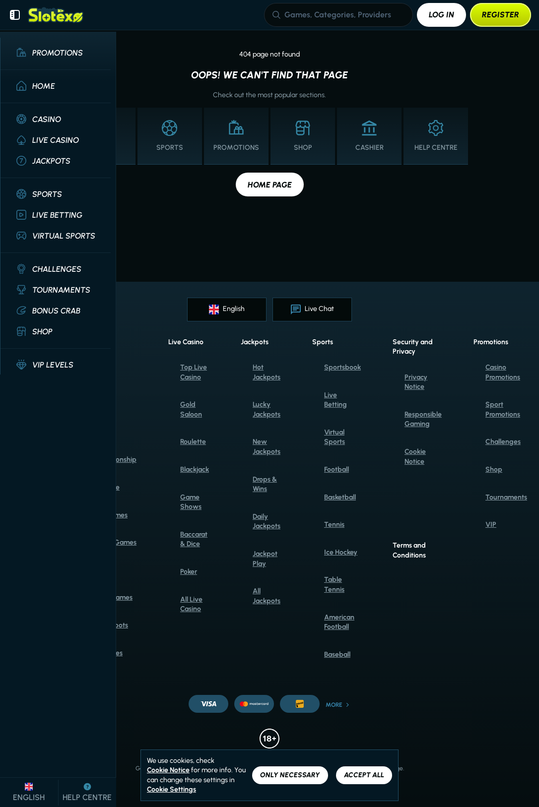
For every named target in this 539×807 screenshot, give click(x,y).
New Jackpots (266, 446)
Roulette (193, 441)
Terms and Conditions (409, 550)
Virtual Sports (334, 437)
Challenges (503, 441)
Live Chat (312, 309)
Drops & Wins (265, 484)
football (336, 469)
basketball (340, 497)
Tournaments (506, 497)
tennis (334, 524)
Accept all (364, 775)
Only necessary (290, 775)
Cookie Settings (171, 790)
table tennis (334, 584)
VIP (490, 524)
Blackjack (194, 469)
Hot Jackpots (266, 372)
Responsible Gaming (423, 419)
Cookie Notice (415, 456)
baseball (337, 654)
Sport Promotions (502, 409)
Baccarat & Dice (193, 539)
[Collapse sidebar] (15, 15)
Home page (270, 184)
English (227, 309)
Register (500, 14)
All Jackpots (266, 596)
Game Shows (191, 502)
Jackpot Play (265, 559)
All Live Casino (191, 604)
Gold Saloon (191, 409)
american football (339, 622)
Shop (493, 469)
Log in (441, 14)
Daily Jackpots (266, 521)
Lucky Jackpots (266, 409)
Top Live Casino (193, 372)
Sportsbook (342, 367)
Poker (188, 571)
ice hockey (340, 552)
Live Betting (335, 400)
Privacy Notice (415, 382)
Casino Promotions (502, 372)
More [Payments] (338, 704)
